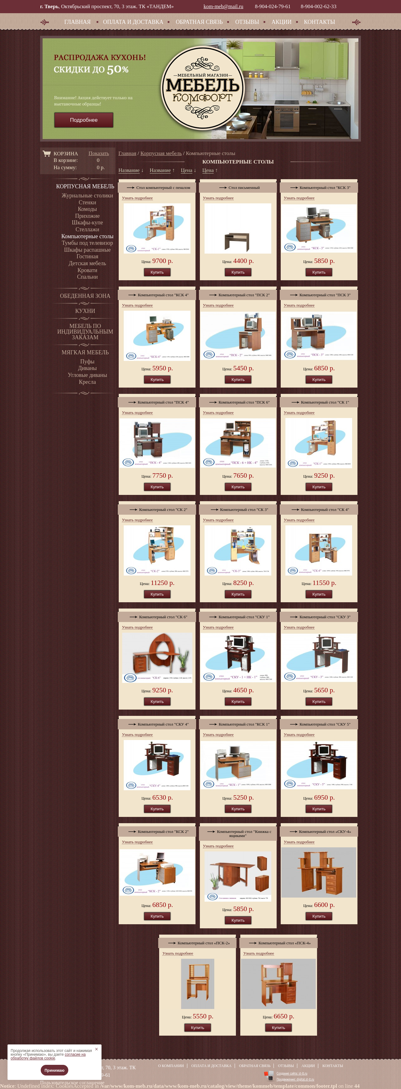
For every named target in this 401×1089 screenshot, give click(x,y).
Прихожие (87, 216)
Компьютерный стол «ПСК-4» (278, 941)
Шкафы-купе (87, 222)
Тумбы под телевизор (87, 243)
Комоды (87, 209)
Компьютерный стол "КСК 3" (319, 186)
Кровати (87, 270)
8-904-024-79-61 (273, 6)
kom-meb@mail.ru (223, 6)
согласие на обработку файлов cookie (48, 1056)
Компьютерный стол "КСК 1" (238, 723)
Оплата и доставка (133, 22)
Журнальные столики (87, 195)
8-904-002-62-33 (318, 6)
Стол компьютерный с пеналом (157, 186)
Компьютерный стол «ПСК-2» (197, 941)
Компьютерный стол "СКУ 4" (157, 723)
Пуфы (87, 361)
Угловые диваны (87, 375)
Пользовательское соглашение (72, 1082)
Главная (77, 22)
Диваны (87, 368)
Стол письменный (238, 186)
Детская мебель (87, 263)
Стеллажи (87, 229)
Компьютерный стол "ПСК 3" (319, 293)
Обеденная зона (85, 296)
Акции (282, 22)
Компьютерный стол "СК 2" (157, 508)
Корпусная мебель (85, 186)
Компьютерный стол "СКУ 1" (238, 615)
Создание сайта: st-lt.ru (292, 1073)
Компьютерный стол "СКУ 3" (319, 615)
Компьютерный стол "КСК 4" (157, 293)
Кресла (87, 382)
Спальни (87, 277)
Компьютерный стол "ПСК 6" (238, 401)
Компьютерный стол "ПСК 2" (238, 293)
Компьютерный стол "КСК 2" (157, 830)
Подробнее (83, 120)
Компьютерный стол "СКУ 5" (319, 723)
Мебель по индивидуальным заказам (85, 332)
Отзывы (247, 22)
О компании (171, 1066)
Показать (99, 153)
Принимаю (54, 1070)
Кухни (85, 311)
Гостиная (87, 256)
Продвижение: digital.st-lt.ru (295, 1079)
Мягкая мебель (85, 352)
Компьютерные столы (87, 236)
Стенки (87, 202)
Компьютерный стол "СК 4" (319, 508)
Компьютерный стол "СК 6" (157, 615)
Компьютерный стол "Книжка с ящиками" (238, 832)
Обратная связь (199, 22)
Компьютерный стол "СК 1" (319, 401)
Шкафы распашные (87, 250)
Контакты (319, 22)
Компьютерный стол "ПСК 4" (157, 401)
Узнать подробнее (137, 198)
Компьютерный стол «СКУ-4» (319, 830)
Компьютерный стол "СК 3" (238, 508)
